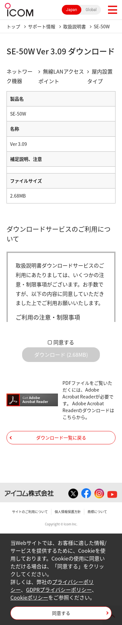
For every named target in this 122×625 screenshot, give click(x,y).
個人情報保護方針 (68, 511)
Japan (71, 9)
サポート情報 (41, 26)
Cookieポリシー (29, 597)
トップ (13, 26)
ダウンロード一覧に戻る (61, 437)
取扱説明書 (74, 26)
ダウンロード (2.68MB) (61, 354)
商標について (97, 511)
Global (91, 9)
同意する (63, 342)
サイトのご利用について (30, 511)
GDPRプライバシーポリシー (59, 589)
